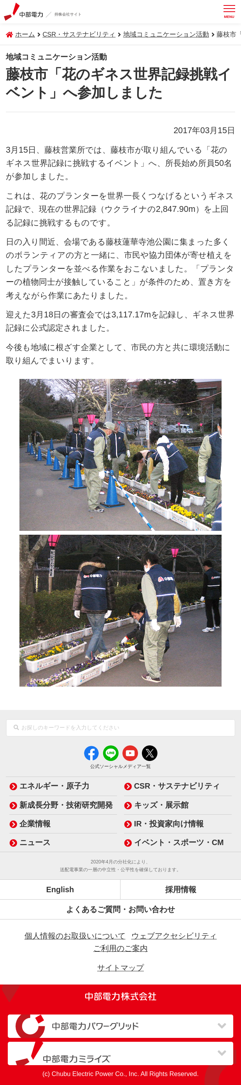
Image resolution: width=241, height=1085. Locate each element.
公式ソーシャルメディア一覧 (120, 766)
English (60, 889)
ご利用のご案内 (120, 948)
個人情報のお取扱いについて (75, 936)
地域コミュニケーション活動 (166, 34)
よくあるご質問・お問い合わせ (120, 909)
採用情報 (180, 889)
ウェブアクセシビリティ (174, 936)
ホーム (25, 34)
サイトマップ (120, 967)
